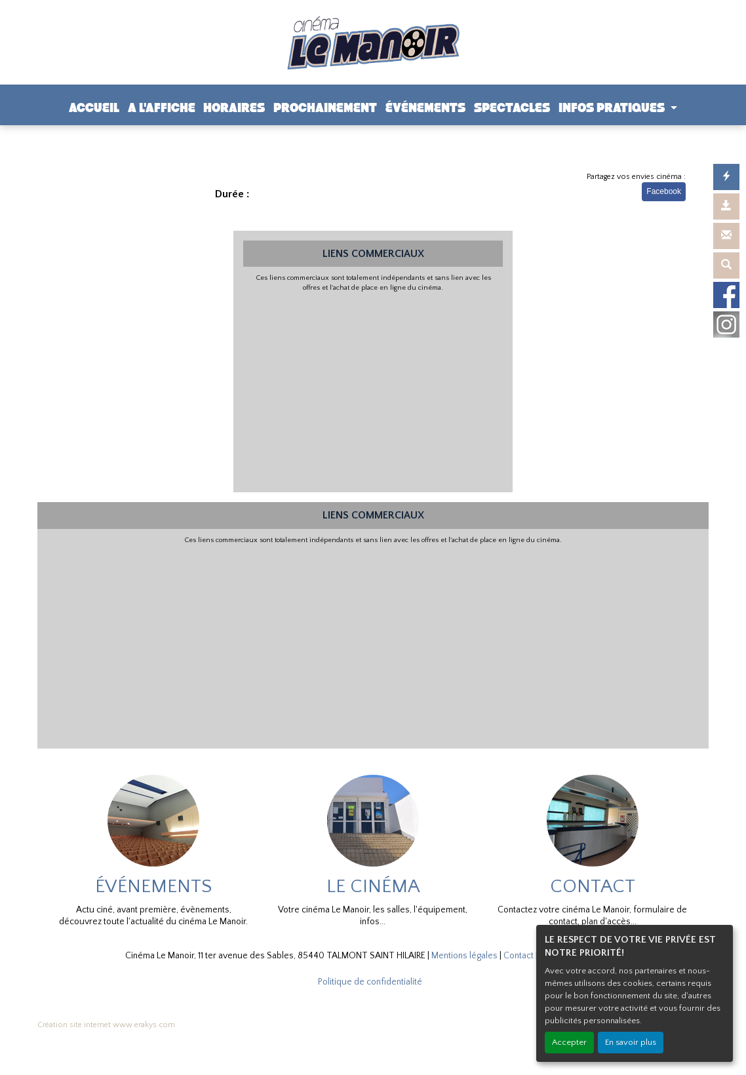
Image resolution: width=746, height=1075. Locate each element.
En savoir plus (630, 1042)
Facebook (663, 191)
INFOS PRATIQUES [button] (613, 107)
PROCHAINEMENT (325, 107)
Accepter (569, 1042)
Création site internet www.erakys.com (106, 1025)
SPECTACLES (512, 107)
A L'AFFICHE (161, 107)
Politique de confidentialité (370, 982)
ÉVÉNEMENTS (425, 107)
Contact (518, 955)
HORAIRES (234, 107)
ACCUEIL (94, 107)
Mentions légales (464, 955)
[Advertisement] (373, 390)
